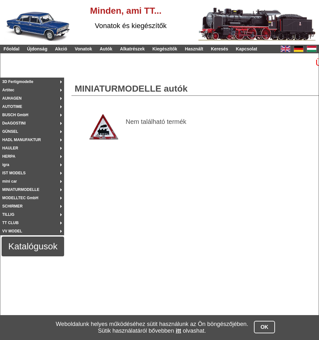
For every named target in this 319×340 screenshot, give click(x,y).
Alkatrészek (132, 48)
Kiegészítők (164, 48)
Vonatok (83, 48)
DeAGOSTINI (14, 123)
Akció (61, 48)
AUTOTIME (12, 106)
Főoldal (11, 48)
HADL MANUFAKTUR (21, 140)
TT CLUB (10, 223)
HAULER (10, 148)
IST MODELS (14, 173)
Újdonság (37, 48)
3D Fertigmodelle (17, 81)
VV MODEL (12, 231)
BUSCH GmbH (15, 115)
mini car (9, 181)
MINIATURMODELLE (20, 189)
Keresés (219, 48)
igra (5, 164)
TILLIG (8, 214)
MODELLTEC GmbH (20, 198)
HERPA (8, 156)
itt (178, 331)
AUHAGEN (12, 98)
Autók (106, 48)
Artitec (8, 90)
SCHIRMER (12, 206)
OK (265, 327)
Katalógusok (32, 246)
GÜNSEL (10, 131)
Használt (194, 48)
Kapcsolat (246, 48)
